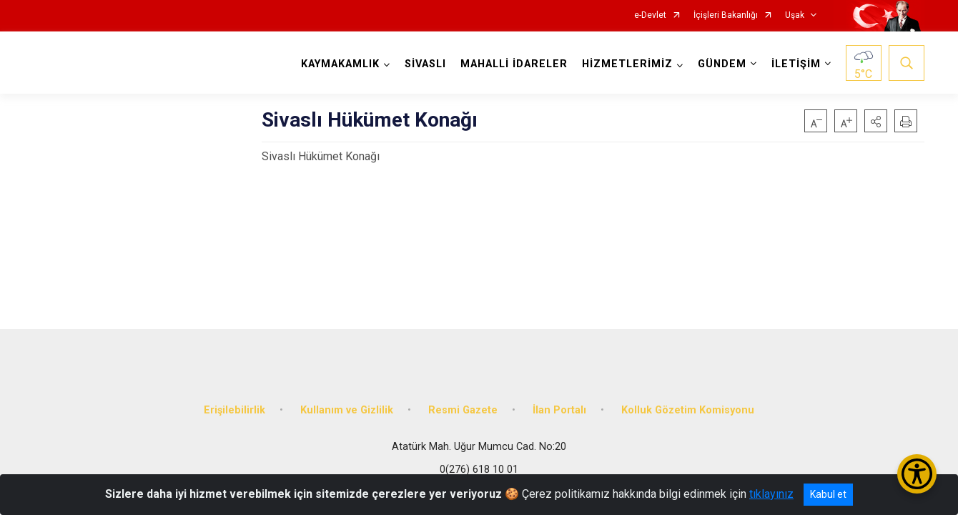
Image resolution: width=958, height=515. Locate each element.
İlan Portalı (559, 409)
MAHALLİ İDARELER (514, 64)
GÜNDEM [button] (722, 64)
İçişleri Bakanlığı (725, 15)
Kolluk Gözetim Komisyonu (687, 409)
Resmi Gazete (463, 409)
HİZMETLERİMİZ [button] (627, 64)
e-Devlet (650, 15)
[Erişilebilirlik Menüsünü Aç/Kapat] (917, 474)
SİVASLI (425, 64)
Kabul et (828, 494)
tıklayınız (771, 494)
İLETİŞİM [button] (796, 64)
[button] (875, 120)
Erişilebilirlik (234, 409)
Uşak (794, 15)
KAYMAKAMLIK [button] (340, 64)
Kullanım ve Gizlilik (346, 409)
